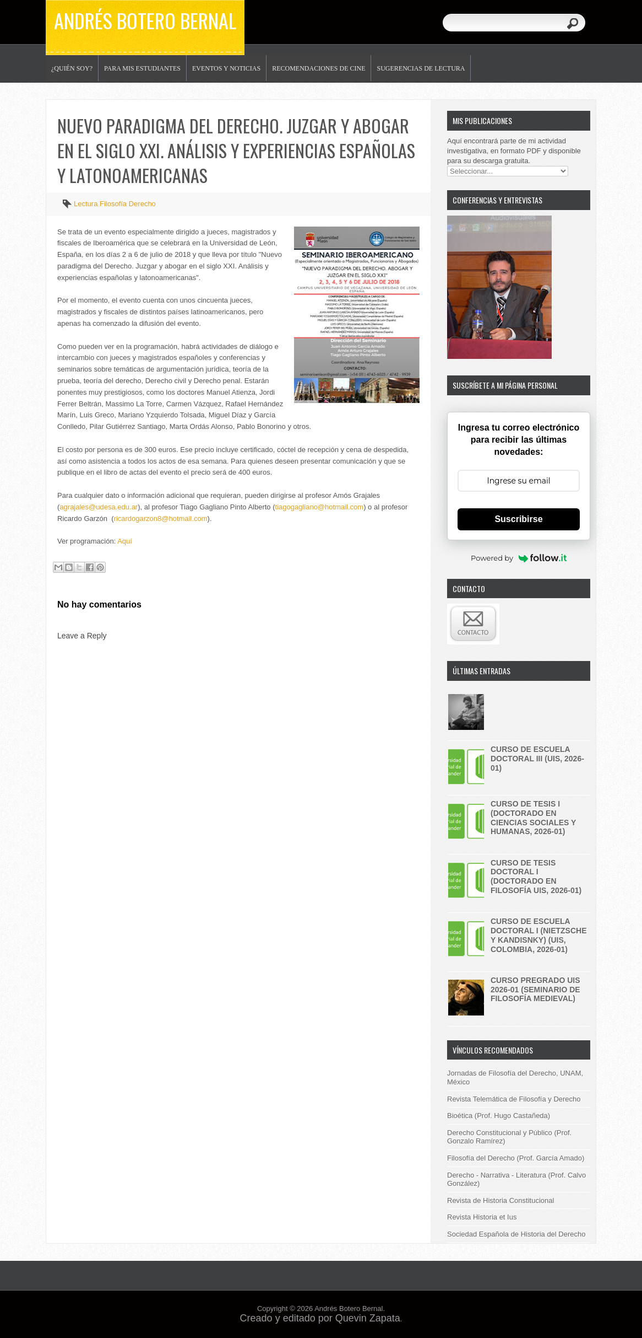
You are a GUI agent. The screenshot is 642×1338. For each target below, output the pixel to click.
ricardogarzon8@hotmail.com (161, 518)
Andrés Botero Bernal (145, 20)
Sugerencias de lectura (421, 68)
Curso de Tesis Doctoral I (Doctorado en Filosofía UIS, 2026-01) (536, 876)
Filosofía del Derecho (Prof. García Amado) (515, 1158)
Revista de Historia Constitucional (500, 1200)
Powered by (519, 558)
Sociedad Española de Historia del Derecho (516, 1234)
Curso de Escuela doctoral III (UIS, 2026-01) (537, 758)
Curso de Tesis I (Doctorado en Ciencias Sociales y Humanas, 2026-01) (533, 817)
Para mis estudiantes (142, 68)
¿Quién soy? (72, 68)
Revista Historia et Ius (481, 1217)
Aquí (124, 541)
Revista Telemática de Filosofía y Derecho (514, 1099)
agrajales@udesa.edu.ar (98, 507)
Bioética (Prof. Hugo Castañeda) (498, 1115)
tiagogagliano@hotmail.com (319, 507)
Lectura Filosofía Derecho (115, 204)
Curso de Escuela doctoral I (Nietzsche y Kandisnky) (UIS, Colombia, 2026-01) (539, 935)
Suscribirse (518, 519)
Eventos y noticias (226, 68)
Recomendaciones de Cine (318, 68)
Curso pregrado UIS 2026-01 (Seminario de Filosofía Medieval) (535, 989)
